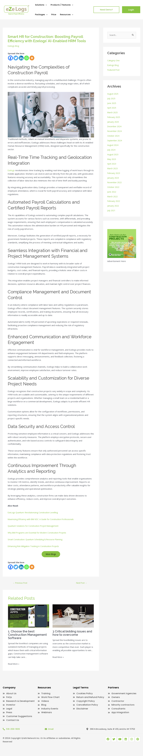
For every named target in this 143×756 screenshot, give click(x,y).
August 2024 (113, 145)
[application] (45, 5)
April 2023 (112, 164)
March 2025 (113, 112)
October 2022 (114, 187)
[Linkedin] (21, 58)
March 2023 (113, 168)
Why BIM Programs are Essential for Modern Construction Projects (40, 536)
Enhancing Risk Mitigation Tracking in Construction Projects (35, 549)
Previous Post (21, 586)
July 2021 (111, 210)
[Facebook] (10, 58)
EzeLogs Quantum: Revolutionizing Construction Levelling (35, 516)
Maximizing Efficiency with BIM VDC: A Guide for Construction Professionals (43, 522)
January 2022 (113, 206)
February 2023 (114, 173)
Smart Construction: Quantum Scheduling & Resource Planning (37, 542)
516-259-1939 (13, 735)
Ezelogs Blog (14, 46)
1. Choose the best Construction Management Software (26, 638)
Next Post (81, 586)
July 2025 (111, 98)
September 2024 (115, 140)
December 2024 (115, 126)
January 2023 (113, 178)
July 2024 (111, 150)
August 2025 (113, 94)
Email (51, 735)
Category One (114, 60)
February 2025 (114, 117)
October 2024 (114, 136)
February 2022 (114, 201)
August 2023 (113, 154)
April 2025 (112, 108)
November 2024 (115, 131)
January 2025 (113, 122)
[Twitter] (15, 58)
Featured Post (114, 70)
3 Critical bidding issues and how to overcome (71, 637)
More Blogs (50, 557)
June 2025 (112, 103)
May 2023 (112, 159)
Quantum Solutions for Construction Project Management (35, 529)
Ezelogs (12, 170)
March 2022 (113, 196)
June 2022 (112, 192)
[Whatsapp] (26, 58)
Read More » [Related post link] (14, 667)
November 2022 (115, 182)
